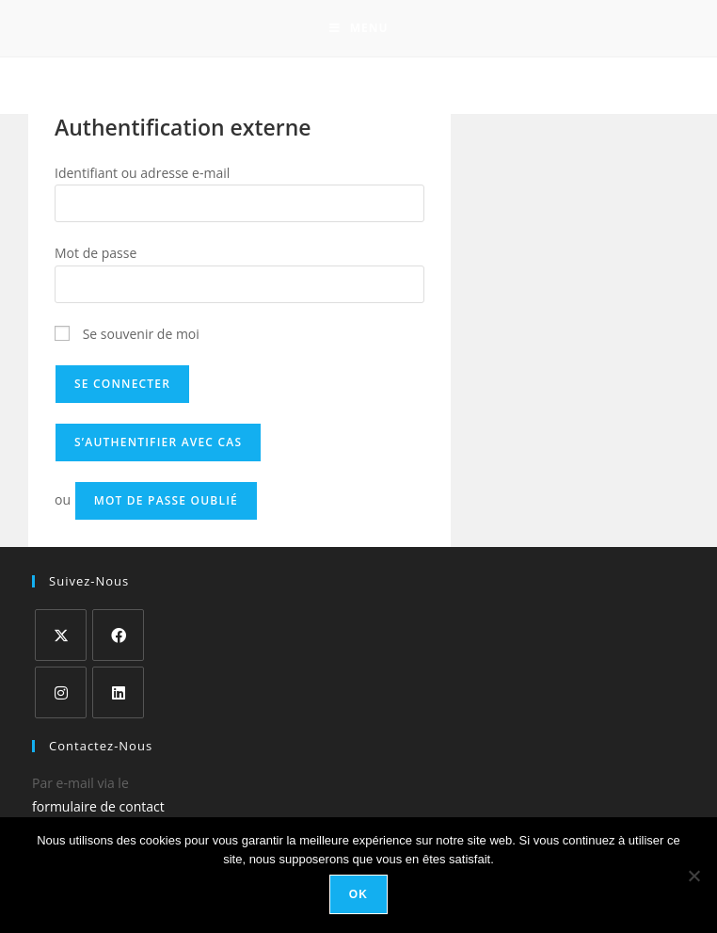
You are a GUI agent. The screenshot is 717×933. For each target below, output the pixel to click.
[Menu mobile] (359, 28)
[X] (61, 635)
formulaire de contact (98, 806)
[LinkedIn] (118, 692)
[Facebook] (118, 635)
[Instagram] (61, 692)
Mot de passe (95, 253)
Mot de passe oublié (166, 500)
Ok (358, 894)
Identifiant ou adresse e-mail (142, 173)
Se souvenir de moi (127, 334)
